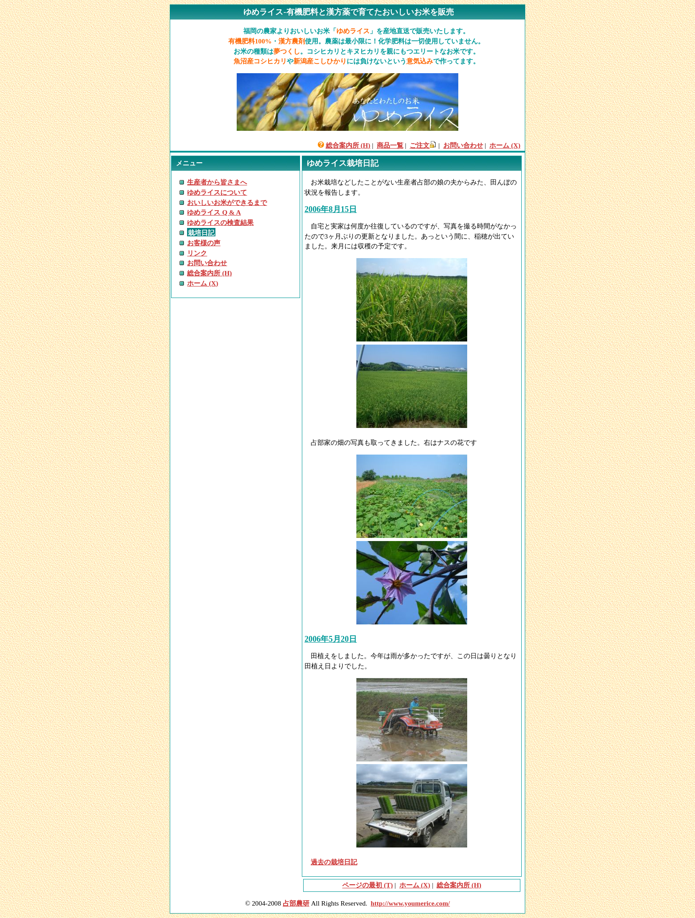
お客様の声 (203, 243)
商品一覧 (390, 145)
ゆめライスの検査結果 (220, 222)
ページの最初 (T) (367, 885)
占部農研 (296, 903)
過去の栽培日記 (334, 862)
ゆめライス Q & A (214, 212)
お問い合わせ (463, 145)
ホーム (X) (504, 145)
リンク (197, 253)
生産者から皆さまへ (217, 182)
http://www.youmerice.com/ (410, 903)
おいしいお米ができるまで (227, 202)
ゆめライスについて (217, 192)
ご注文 (419, 145)
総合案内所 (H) (348, 145)
